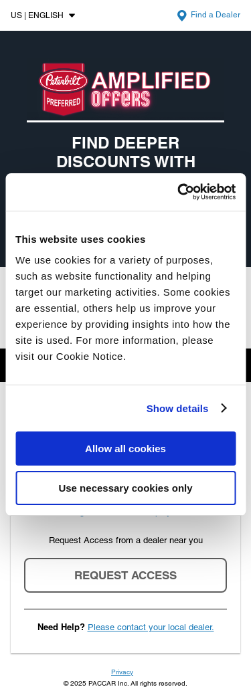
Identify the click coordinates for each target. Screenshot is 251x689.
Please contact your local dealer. (151, 627)
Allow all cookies (125, 448)
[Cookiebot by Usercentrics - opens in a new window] (179, 192)
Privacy (122, 672)
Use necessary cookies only (125, 488)
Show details (178, 408)
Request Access (125, 575)
